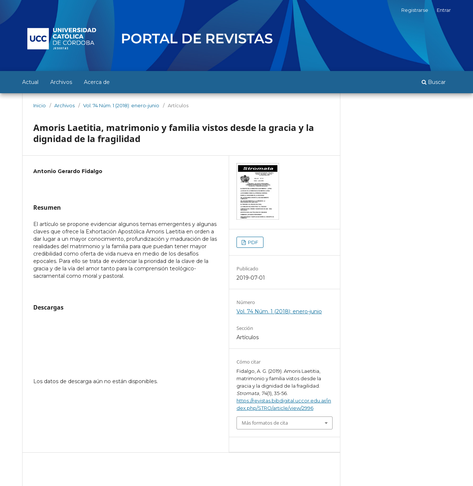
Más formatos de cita (265, 422)
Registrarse (414, 10)
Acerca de (97, 82)
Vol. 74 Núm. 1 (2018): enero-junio (121, 105)
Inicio (39, 105)
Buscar (434, 82)
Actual (30, 82)
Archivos (61, 82)
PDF (252, 242)
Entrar (444, 10)
